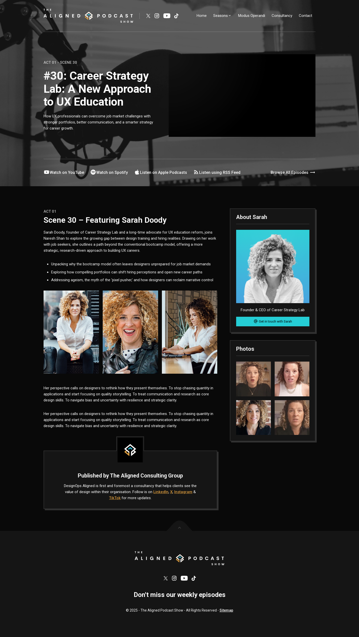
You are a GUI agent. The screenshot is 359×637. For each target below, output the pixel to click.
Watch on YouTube (64, 172)
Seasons (222, 16)
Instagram (183, 492)
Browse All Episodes (293, 172)
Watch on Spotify (109, 172)
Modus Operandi (251, 15)
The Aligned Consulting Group (146, 475)
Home (202, 15)
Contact (305, 15)
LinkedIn (160, 492)
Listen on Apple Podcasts (160, 172)
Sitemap (226, 612)
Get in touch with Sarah (273, 321)
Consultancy (282, 15)
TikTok (115, 498)
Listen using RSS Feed (216, 172)
